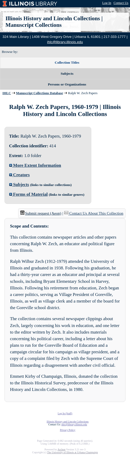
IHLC (6, 93)
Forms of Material (28, 194)
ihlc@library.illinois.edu (65, 42)
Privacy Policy (68, 430)
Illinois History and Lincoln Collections (53, 18)
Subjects (19, 184)
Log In (106, 3)
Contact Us (120, 3)
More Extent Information (35, 165)
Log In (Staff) (65, 413)
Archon (61, 449)
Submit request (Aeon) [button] (40, 213)
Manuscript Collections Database (39, 93)
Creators (19, 174)
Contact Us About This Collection (96, 213)
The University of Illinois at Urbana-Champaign (72, 452)
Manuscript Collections (34, 25)
